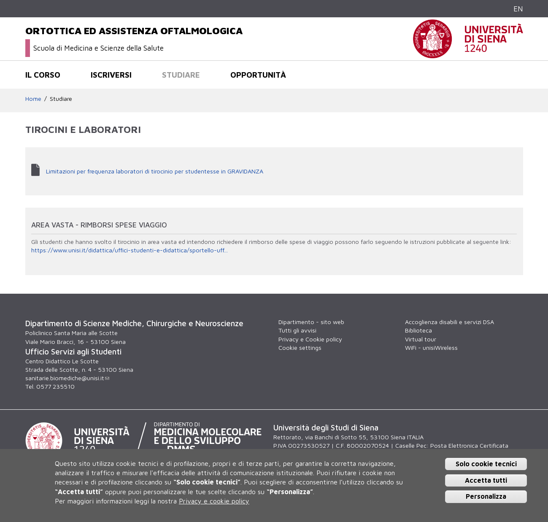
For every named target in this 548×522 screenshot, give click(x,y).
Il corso (42, 74)
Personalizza (486, 496)
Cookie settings (299, 347)
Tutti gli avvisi (297, 330)
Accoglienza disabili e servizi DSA (449, 321)
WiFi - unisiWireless (431, 347)
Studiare (181, 74)
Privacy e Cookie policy (310, 339)
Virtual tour (420, 339)
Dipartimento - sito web (311, 321)
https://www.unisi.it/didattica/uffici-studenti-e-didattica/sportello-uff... (129, 250)
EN (518, 8)
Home (33, 98)
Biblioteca (418, 330)
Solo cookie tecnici (486, 464)
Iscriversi (111, 74)
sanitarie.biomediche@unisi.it (67, 377)
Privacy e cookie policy (214, 501)
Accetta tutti (486, 480)
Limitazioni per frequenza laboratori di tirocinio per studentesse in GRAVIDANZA (154, 171)
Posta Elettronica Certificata (469, 445)
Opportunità (258, 74)
